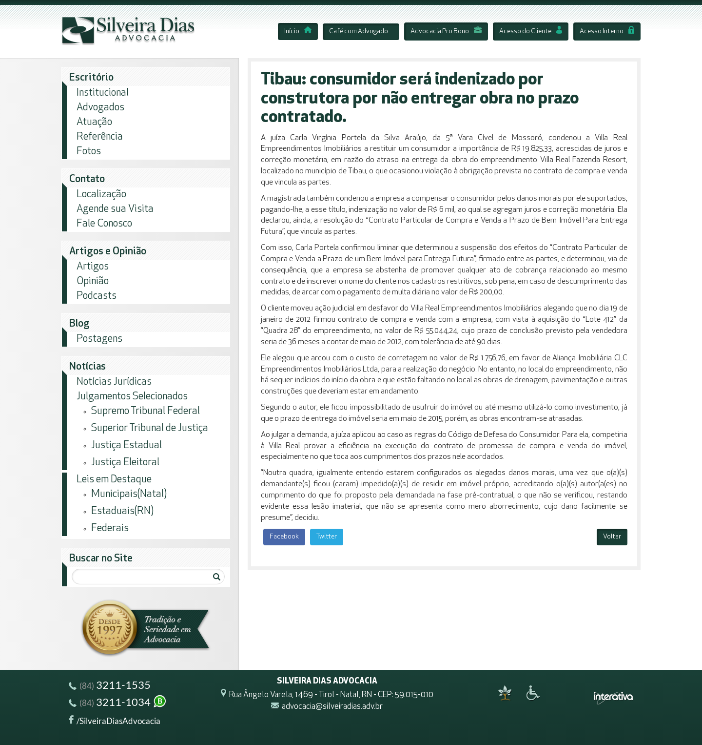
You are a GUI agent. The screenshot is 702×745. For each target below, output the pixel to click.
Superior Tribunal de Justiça (149, 428)
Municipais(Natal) (129, 494)
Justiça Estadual (126, 445)
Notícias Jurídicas (114, 382)
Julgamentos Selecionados (132, 397)
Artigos (93, 267)
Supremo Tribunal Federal (145, 411)
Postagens (99, 339)
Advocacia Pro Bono (446, 31)
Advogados (100, 108)
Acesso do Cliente (530, 31)
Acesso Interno (607, 31)
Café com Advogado (358, 31)
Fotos (89, 151)
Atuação (94, 122)
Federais (110, 528)
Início (298, 31)
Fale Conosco (104, 224)
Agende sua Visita (115, 209)
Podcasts (97, 296)
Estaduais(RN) (122, 511)
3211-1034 (118, 703)
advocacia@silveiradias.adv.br (332, 707)
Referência (100, 137)
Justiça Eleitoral (125, 462)
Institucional (103, 93)
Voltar (612, 536)
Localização (101, 194)
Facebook (284, 536)
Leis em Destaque (114, 480)
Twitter (326, 536)
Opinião (93, 281)
